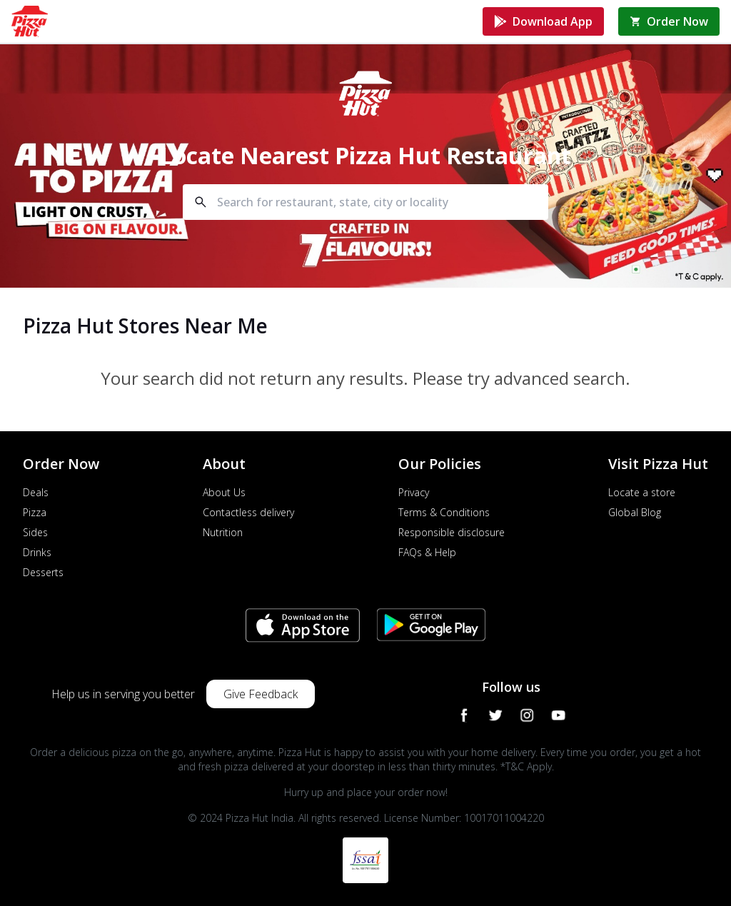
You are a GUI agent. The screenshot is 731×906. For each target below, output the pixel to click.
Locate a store (641, 492)
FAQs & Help (427, 552)
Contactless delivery (248, 512)
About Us (224, 492)
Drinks (37, 552)
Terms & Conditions (444, 512)
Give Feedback (260, 694)
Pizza (34, 512)
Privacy (413, 492)
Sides (35, 532)
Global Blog (634, 512)
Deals (36, 492)
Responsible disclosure (451, 532)
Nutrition (223, 532)
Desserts (43, 572)
